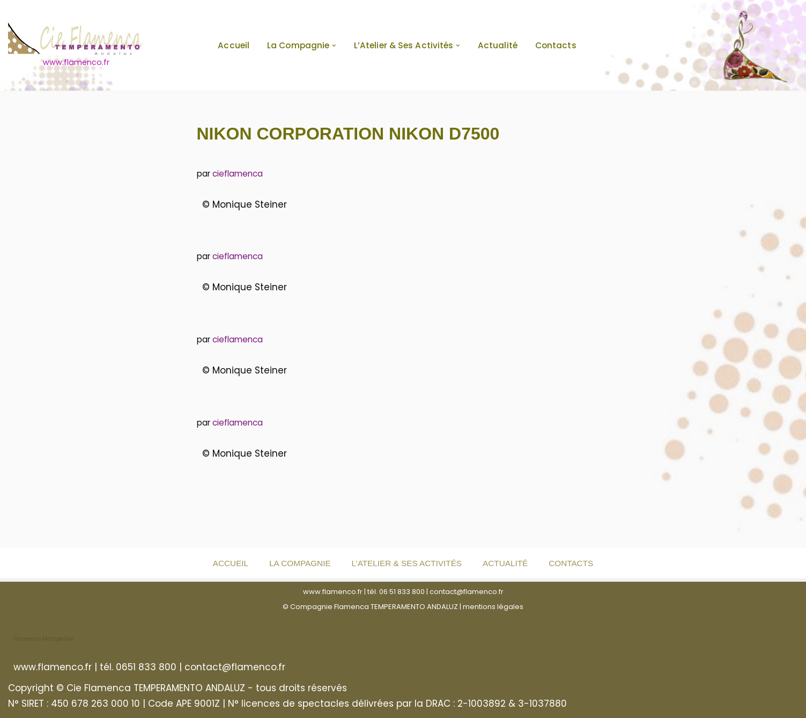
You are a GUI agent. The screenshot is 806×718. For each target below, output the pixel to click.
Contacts (555, 45)
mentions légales (493, 607)
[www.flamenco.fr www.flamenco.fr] (76, 45)
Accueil (233, 45)
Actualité (497, 45)
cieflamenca (237, 173)
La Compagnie (299, 563)
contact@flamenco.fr (467, 592)
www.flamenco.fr (333, 592)
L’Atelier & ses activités (407, 563)
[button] (334, 45)
